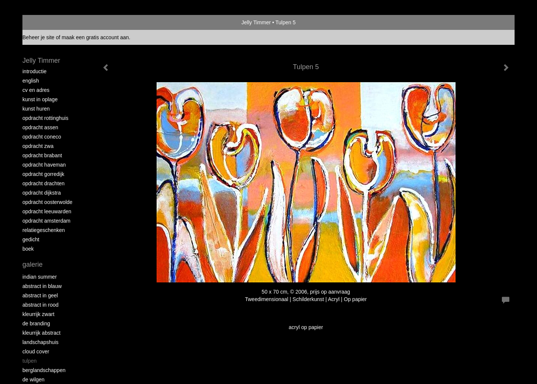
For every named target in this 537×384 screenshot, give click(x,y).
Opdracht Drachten (43, 183)
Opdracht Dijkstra (41, 193)
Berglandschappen (43, 370)
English (30, 81)
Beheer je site (38, 37)
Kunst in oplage (40, 99)
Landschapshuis (40, 342)
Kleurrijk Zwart (38, 314)
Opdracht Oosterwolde (47, 202)
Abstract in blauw (42, 286)
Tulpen (29, 361)
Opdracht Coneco (41, 137)
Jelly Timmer (256, 22)
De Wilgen (33, 380)
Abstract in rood (40, 305)
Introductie (34, 71)
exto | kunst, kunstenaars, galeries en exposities (43, 22)
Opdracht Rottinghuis (45, 118)
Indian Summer (39, 277)
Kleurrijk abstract (41, 333)
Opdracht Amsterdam (46, 221)
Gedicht (30, 239)
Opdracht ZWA (37, 146)
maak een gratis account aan (95, 37)
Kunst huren (36, 109)
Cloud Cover (35, 351)
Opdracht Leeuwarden (46, 211)
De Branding (36, 323)
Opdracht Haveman (44, 165)
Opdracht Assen (40, 127)
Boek (28, 249)
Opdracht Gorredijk (43, 174)
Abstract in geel (40, 295)
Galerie (32, 264)
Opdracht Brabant (42, 155)
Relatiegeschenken (43, 230)
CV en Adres (35, 90)
